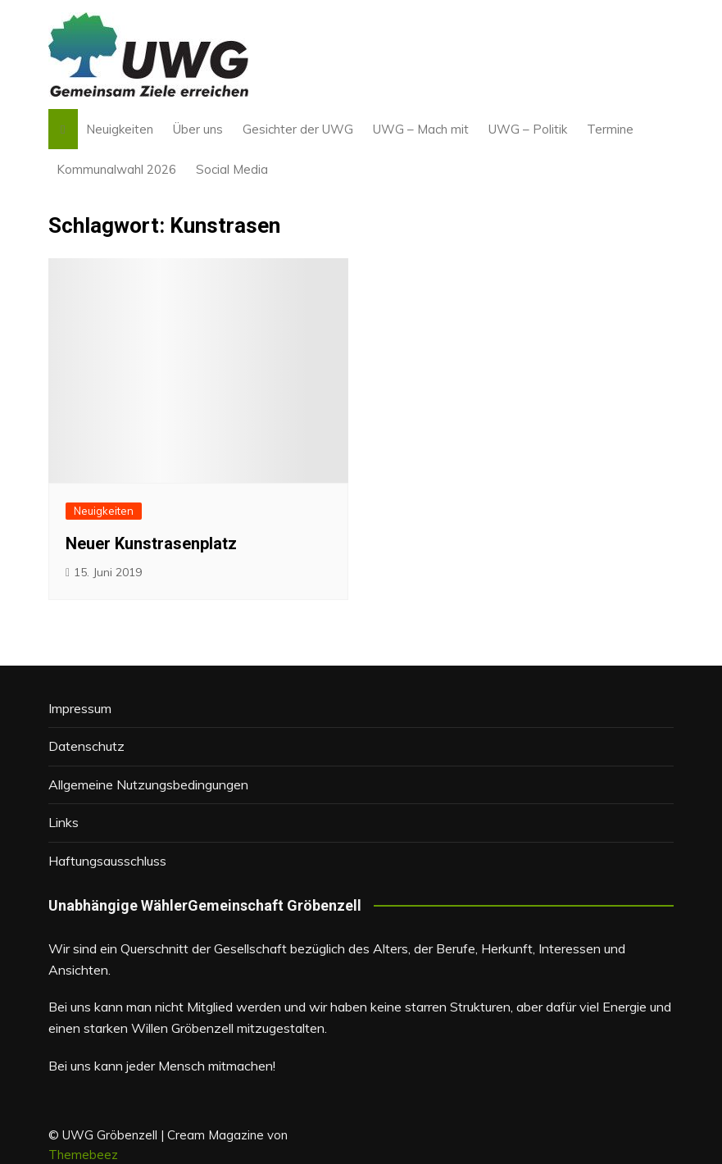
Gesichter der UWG (298, 129)
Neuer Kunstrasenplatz (151, 543)
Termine (610, 129)
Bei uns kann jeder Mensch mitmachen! (161, 1065)
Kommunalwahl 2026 (116, 169)
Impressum (79, 708)
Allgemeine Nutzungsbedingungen (148, 784)
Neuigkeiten (119, 129)
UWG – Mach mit (421, 129)
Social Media (232, 169)
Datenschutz (86, 746)
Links (63, 822)
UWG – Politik (527, 129)
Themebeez (83, 1154)
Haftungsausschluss (107, 861)
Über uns (198, 129)
